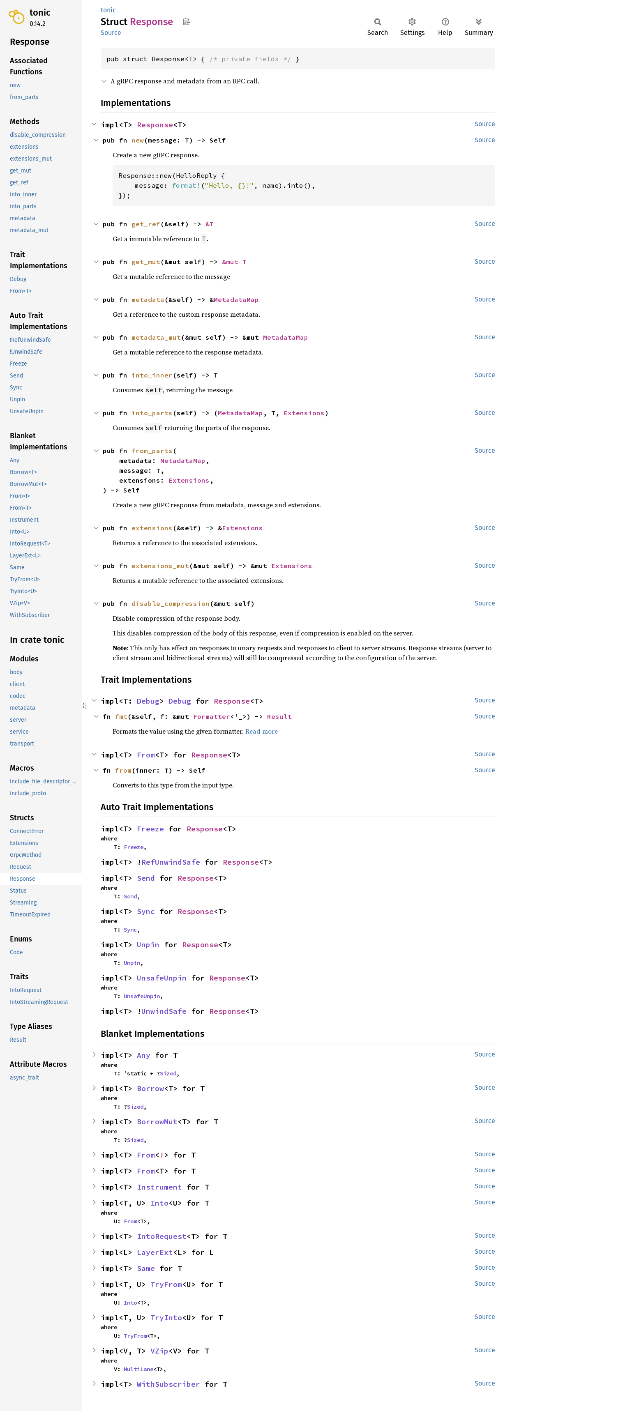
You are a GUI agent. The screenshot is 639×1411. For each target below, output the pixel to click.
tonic (40, 12)
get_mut (145, 262)
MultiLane (138, 1369)
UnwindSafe (164, 1011)
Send (146, 878)
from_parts (152, 451)
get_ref (145, 224)
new (137, 140)
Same (146, 1268)
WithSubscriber (168, 1384)
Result (279, 716)
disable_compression (170, 603)
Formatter (211, 716)
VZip (159, 1351)
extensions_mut (160, 566)
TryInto (166, 1317)
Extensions (304, 413)
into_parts (152, 413)
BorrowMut (157, 1121)
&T (209, 224)
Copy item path (186, 21)
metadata (147, 299)
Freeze (150, 828)
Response (155, 124)
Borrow (150, 1088)
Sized (168, 1073)
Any (143, 1055)
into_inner (152, 375)
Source (111, 33)
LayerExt (155, 1252)
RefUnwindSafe (170, 862)
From (146, 755)
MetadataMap (236, 299)
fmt (121, 716)
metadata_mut (156, 337)
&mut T (234, 262)
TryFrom (166, 1284)
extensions (152, 528)
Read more (261, 731)
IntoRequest (162, 1236)
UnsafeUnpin (162, 978)
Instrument (159, 1187)
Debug (148, 701)
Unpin (148, 944)
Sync (146, 911)
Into (159, 1203)
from (123, 770)
